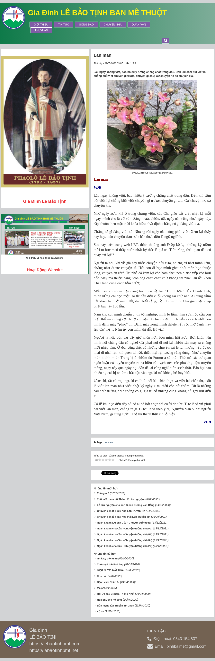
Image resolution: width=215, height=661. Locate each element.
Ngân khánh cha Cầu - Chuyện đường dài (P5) (124, 546)
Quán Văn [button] (139, 24)
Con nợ (101, 576)
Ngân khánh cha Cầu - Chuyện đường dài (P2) (124, 528)
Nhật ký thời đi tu (107, 558)
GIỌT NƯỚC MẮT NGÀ (110, 570)
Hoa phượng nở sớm (109, 599)
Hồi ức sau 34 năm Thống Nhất (115, 593)
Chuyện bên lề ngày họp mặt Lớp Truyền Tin (123, 516)
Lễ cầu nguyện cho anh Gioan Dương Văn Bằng (125, 505)
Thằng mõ (103, 493)
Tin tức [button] (63, 24)
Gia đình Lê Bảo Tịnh (45, 201)
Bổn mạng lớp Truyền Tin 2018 (115, 605)
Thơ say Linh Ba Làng (110, 564)
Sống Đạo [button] (86, 24)
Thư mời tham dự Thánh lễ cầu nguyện (120, 499)
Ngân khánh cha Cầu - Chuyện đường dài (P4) (124, 540)
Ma (99, 587)
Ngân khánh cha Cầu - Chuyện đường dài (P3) (124, 534)
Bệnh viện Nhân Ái (108, 582)
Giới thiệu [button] (41, 24)
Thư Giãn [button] (41, 30)
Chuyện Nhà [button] (112, 24)
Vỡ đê (100, 611)
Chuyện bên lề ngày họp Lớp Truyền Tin (121, 510)
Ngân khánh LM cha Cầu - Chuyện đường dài (124, 522)
